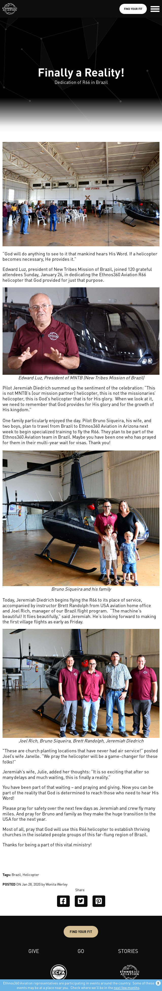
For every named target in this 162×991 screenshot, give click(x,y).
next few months (126, 987)
